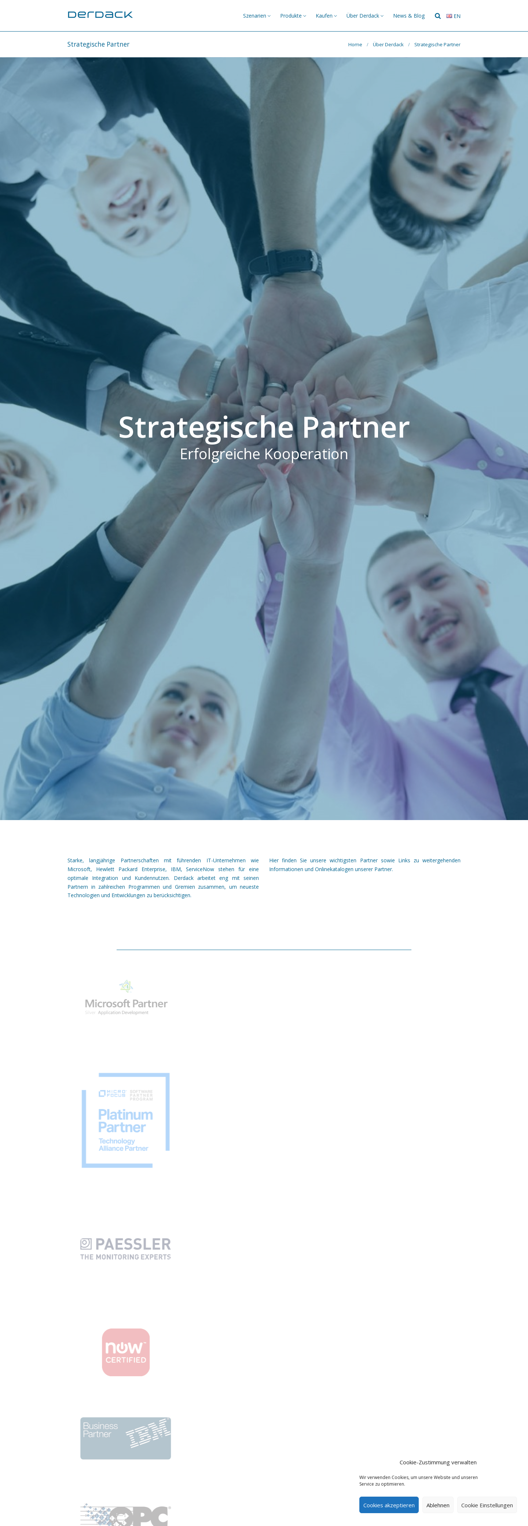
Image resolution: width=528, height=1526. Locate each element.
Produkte (291, 15)
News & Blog (409, 15)
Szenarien (254, 15)
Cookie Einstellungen (487, 1505)
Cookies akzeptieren (389, 1505)
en (453, 15)
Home (355, 44)
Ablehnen (438, 1505)
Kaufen (324, 15)
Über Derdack (362, 15)
